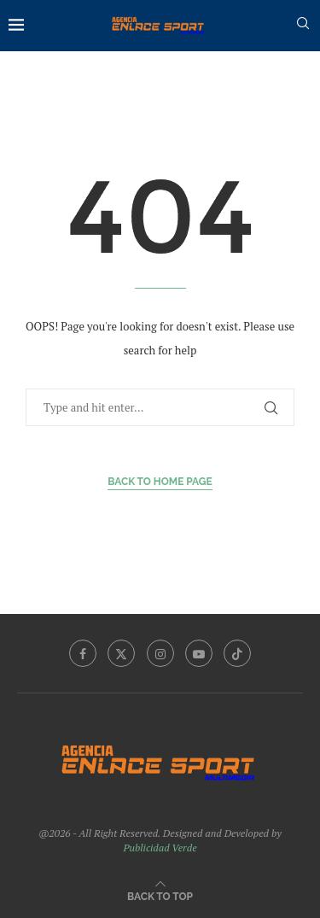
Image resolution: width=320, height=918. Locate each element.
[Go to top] (160, 895)
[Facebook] (82, 653)
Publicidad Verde (159, 847)
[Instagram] (160, 653)
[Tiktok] (237, 653)
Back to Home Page (160, 482)
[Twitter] (121, 653)
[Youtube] (198, 653)
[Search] (302, 25)
